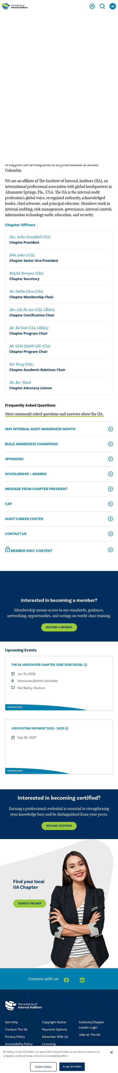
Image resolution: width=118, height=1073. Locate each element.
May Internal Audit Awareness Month (40, 429)
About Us (13, 99)
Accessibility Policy (19, 1044)
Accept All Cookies (71, 1066)
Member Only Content (28, 550)
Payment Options (54, 1030)
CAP (8, 504)
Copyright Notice (54, 1022)
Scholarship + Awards (25, 474)
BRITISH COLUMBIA (61, 81)
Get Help (11, 1022)
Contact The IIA (16, 1030)
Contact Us (15, 534)
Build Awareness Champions (31, 444)
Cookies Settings (43, 1066)
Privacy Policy (15, 1037)
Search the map (29, 903)
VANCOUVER (94, 81)
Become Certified (59, 826)
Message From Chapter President (36, 489)
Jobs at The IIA (89, 1035)
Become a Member (59, 627)
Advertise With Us (55, 1037)
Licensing (49, 1044)
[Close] (111, 1052)
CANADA (32, 81)
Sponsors (14, 459)
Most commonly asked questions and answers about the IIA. (54, 414)
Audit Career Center (24, 519)
